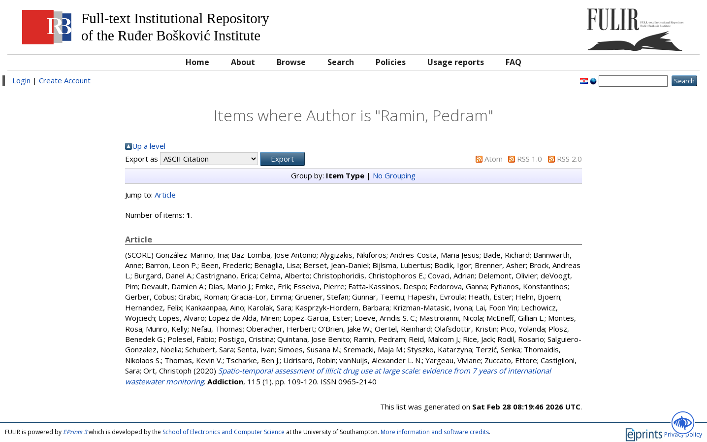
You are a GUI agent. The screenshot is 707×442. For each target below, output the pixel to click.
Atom (493, 159)
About (243, 62)
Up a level (148, 146)
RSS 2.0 (569, 159)
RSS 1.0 (529, 159)
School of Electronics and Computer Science (223, 432)
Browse (291, 62)
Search (340, 62)
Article (165, 195)
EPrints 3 (75, 432)
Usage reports (455, 62)
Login (21, 80)
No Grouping (394, 175)
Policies (391, 62)
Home (197, 62)
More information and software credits (435, 432)
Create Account (65, 80)
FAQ (513, 62)
